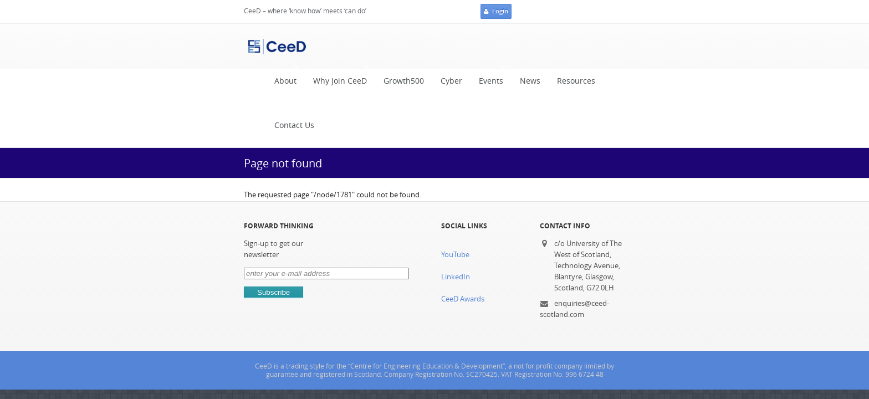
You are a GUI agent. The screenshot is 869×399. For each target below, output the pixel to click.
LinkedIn (455, 197)
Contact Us (609, 46)
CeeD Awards (462, 219)
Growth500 (381, 46)
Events (465, 43)
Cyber (428, 46)
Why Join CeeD (314, 43)
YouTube (455, 175)
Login (699, 12)
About (260, 43)
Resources (553, 46)
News (507, 46)
